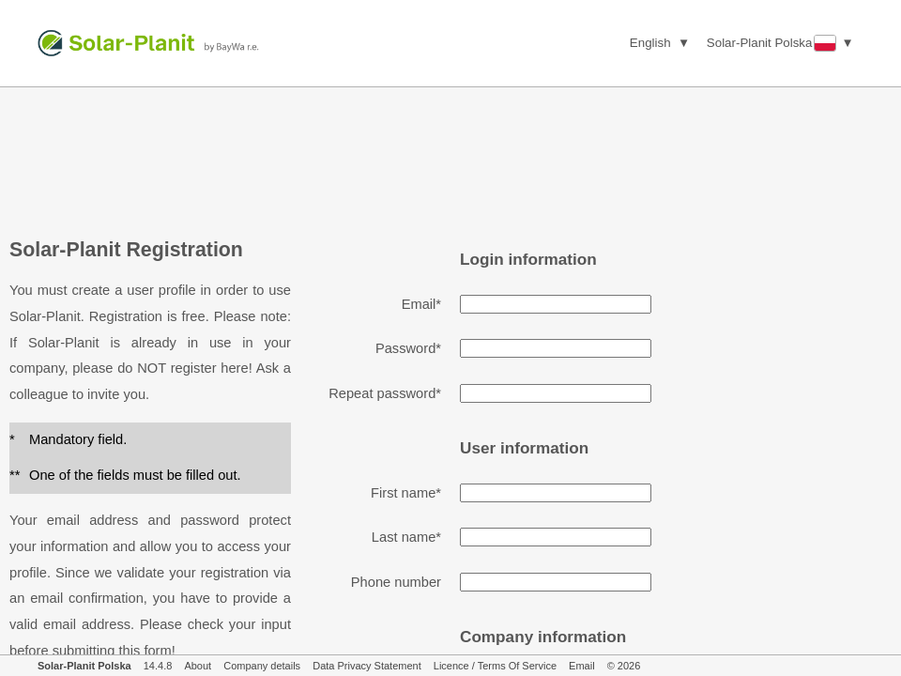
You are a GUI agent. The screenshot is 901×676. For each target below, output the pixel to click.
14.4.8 (158, 665)
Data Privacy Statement (367, 665)
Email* (421, 304)
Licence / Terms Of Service (495, 665)
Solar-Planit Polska (84, 665)
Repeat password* (384, 393)
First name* (406, 492)
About (197, 665)
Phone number (396, 582)
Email (582, 665)
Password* (408, 348)
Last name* (406, 537)
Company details (261, 665)
